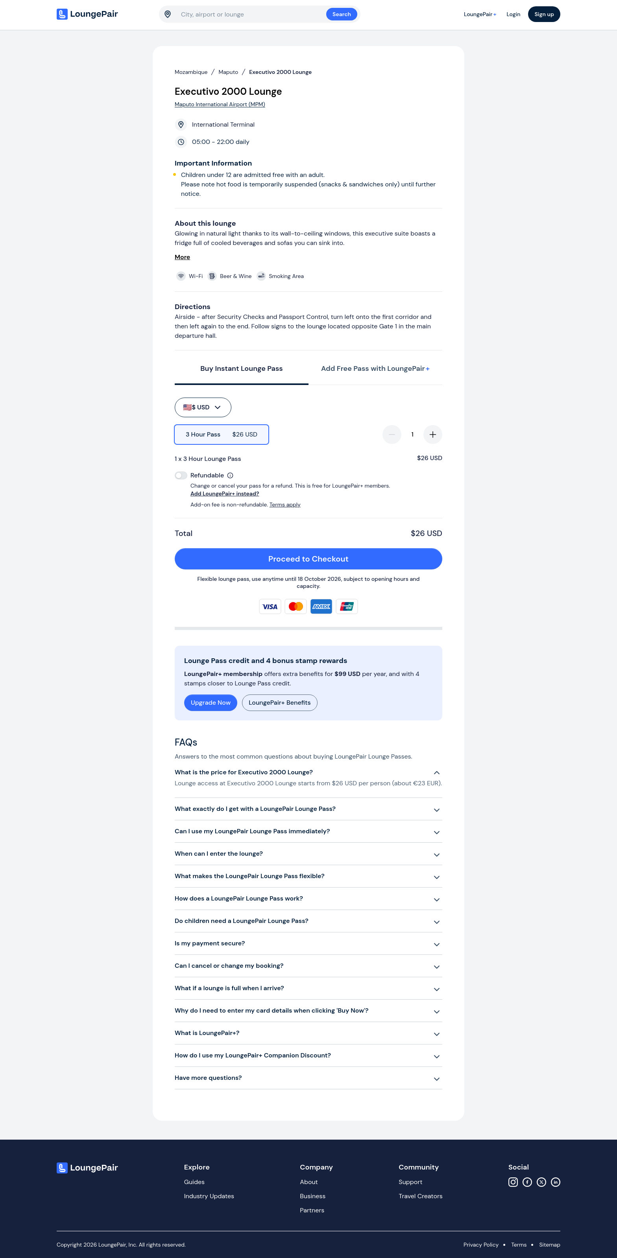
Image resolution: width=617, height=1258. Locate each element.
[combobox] (253, 14)
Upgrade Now (211, 702)
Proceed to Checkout (351, 559)
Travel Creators (420, 1196)
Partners (312, 1210)
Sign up (544, 14)
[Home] (104, 14)
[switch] (181, 475)
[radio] (221, 434)
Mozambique (191, 72)
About (309, 1182)
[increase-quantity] (432, 434)
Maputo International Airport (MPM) (220, 104)
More (182, 257)
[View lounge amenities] (310, 276)
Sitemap (549, 1244)
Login (513, 14)
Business (312, 1196)
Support (410, 1182)
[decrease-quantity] (391, 434)
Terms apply (285, 504)
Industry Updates (209, 1196)
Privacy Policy (481, 1244)
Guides (194, 1182)
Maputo (228, 72)
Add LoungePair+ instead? (224, 493)
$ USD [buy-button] (202, 407)
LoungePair (481, 14)
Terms (518, 1244)
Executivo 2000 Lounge (280, 72)
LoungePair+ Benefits (279, 702)
